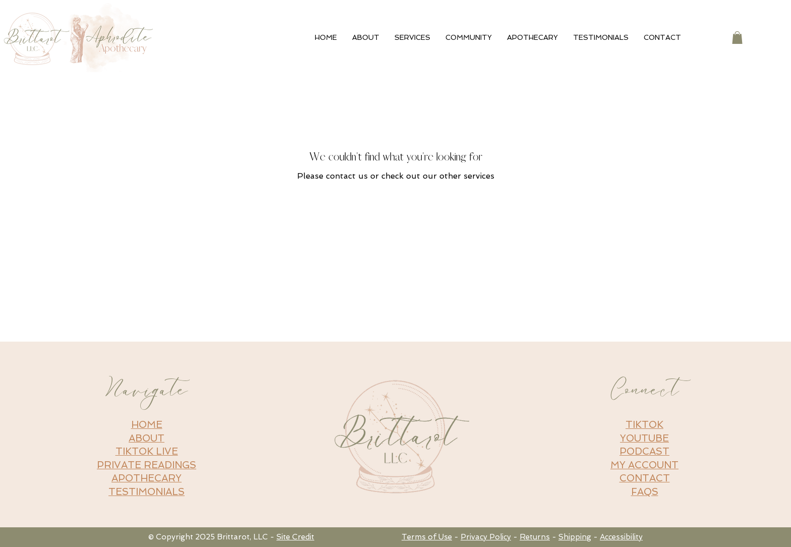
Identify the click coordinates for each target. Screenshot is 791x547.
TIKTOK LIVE (147, 451)
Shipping (574, 536)
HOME (146, 424)
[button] (737, 37)
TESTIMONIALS (146, 492)
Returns (535, 536)
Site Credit (295, 536)
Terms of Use (427, 536)
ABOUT (146, 438)
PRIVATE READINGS (146, 465)
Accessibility (621, 536)
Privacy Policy (486, 536)
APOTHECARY (146, 478)
